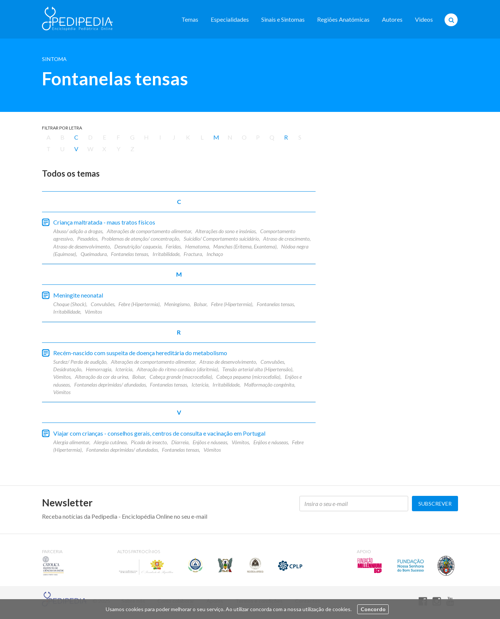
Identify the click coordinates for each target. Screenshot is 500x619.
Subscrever (435, 503)
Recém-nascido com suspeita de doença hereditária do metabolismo (140, 352)
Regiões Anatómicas (343, 19)
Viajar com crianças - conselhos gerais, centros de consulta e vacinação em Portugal (159, 433)
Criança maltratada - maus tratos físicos (104, 222)
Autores (392, 19)
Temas (189, 19)
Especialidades (230, 19)
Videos (424, 19)
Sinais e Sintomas (283, 19)
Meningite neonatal (78, 295)
